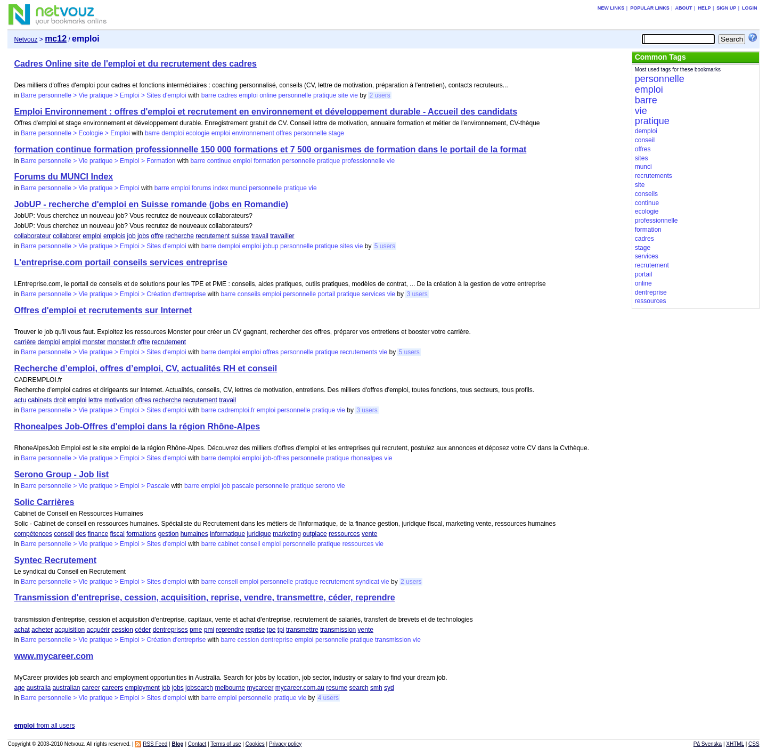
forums (201, 188)
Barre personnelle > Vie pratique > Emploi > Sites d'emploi (103, 95)
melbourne (230, 687)
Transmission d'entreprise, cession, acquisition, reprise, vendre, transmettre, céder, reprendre (204, 597)
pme (196, 629)
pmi (209, 629)
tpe (271, 629)
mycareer (260, 687)
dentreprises (170, 629)
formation (267, 161)
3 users (416, 294)
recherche (179, 236)
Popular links (650, 8)
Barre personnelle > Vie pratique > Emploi (80, 188)
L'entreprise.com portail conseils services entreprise (120, 262)
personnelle (295, 95)
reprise (255, 629)
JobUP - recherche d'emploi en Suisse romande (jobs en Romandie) (151, 204)
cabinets (40, 400)
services (373, 294)
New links (611, 8)
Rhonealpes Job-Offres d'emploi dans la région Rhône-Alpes (137, 426)
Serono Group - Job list (61, 474)
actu (20, 400)
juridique (259, 534)
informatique (227, 534)
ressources (344, 534)
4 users (328, 698)
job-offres (276, 458)
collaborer (67, 236)
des (81, 534)
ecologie (198, 133)
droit (59, 400)
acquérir (98, 629)
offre (157, 236)
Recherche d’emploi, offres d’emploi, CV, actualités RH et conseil (145, 368)
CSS (754, 744)
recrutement (212, 236)
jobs (143, 236)
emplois (114, 236)
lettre (95, 400)
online (267, 95)
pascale (243, 486)
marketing (287, 534)
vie (354, 95)
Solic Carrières (44, 502)
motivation (119, 400)
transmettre (302, 629)
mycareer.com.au (299, 687)
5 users (384, 246)
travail (259, 236)
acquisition (69, 629)
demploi (172, 133)
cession (122, 629)
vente (369, 534)
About (683, 8)
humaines (194, 534)
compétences (33, 534)
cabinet (228, 544)
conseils (249, 294)
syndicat (367, 581)
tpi (281, 629)
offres (284, 133)
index (221, 188)
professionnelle (363, 161)
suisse (241, 236)
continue (219, 161)
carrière (25, 342)
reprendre (229, 629)
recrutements (358, 352)
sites (346, 246)
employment (142, 687)
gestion (168, 534)
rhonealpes (366, 458)
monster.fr (121, 342)
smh (376, 687)
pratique (324, 95)
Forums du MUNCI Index (63, 176)
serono (325, 486)
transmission (338, 629)
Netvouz (25, 39)
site (343, 95)
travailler (282, 236)
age (19, 687)
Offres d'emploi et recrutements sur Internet (103, 310)
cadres (227, 95)
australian (66, 687)
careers (112, 687)
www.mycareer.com (53, 656)
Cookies (255, 744)
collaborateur (32, 236)
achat (21, 629)
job (131, 236)
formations (141, 534)
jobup (270, 246)
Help (704, 8)
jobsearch (199, 687)
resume (336, 687)
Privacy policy (285, 744)
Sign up (726, 8)
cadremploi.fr (236, 410)
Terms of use (225, 744)
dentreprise (277, 640)
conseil (64, 534)
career (91, 687)
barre (208, 95)
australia (39, 687)
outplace (315, 534)
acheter (42, 629)
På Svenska (707, 744)
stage (336, 133)
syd (389, 687)
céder (143, 629)
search (359, 687)
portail (327, 294)
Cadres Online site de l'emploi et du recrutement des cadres (135, 63)
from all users (44, 725)
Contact (197, 744)
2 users (379, 95)
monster (94, 342)
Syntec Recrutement (55, 560)
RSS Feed (155, 744)
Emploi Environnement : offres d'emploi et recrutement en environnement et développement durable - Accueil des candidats (265, 111)
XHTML (735, 744)
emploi (248, 95)
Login (749, 8)
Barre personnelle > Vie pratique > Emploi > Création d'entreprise (113, 294)
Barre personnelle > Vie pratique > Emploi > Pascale (95, 486)
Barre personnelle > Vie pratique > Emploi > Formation (98, 161)
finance (98, 534)
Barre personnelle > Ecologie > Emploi (75, 133)
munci (238, 188)
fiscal (117, 534)
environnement (253, 133)
